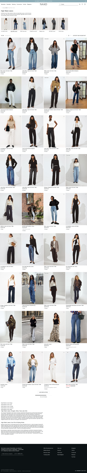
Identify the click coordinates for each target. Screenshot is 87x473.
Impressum (59, 452)
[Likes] (82, 4)
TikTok (72, 450)
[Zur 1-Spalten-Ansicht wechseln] (67, 35)
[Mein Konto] (80, 4)
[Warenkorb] (85, 4)
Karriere (59, 450)
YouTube (73, 456)
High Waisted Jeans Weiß (6, 409)
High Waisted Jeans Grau (6, 404)
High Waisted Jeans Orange (7, 406)
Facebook (73, 452)
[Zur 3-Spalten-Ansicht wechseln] (71, 35)
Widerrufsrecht (47, 450)
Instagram (73, 448)
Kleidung (2, 7)
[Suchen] (68, 4)
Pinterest (73, 454)
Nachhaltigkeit (60, 454)
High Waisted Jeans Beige (6, 402)
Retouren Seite (47, 452)
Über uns (59, 448)
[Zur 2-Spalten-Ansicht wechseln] (69, 35)
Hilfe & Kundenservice (48, 448)
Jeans (6, 7)
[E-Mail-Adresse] (7, 453)
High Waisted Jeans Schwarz (7, 407)
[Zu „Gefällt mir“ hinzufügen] (20, 39)
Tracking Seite (47, 454)
